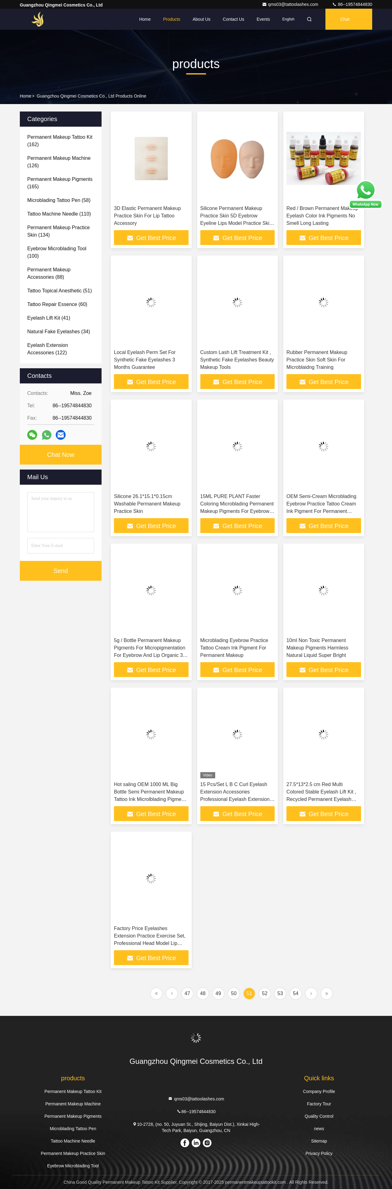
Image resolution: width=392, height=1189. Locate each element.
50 (234, 993)
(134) (58, 231)
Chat (345, 19)
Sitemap (319, 1141)
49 (218, 993)
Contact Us (233, 19)
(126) (59, 161)
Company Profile (319, 1091)
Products (171, 19)
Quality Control (319, 1116)
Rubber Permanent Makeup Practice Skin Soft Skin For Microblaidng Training (316, 360)
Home (144, 19)
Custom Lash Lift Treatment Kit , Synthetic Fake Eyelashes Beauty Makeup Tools (237, 360)
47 (187, 993)
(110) (59, 213)
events (263, 19)
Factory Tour (319, 1103)
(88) (49, 273)
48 (203, 993)
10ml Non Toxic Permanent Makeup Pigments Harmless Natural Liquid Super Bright (317, 648)
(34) (58, 331)
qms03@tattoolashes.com (291, 4)
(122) (47, 349)
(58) (58, 200)
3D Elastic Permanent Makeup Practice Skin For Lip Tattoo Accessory (147, 216)
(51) (59, 290)
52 (265, 993)
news (319, 1128)
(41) (48, 318)
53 (280, 993)
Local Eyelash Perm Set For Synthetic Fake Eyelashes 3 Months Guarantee (145, 360)
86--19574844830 (352, 4)
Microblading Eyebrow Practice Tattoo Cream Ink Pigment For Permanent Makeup (234, 648)
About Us (202, 19)
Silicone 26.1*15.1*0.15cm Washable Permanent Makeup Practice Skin (147, 504)
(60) (57, 304)
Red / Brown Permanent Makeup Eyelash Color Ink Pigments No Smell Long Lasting (322, 216)
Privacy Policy (319, 1153)
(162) (60, 140)
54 (295, 993)
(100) (56, 252)
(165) (60, 183)
